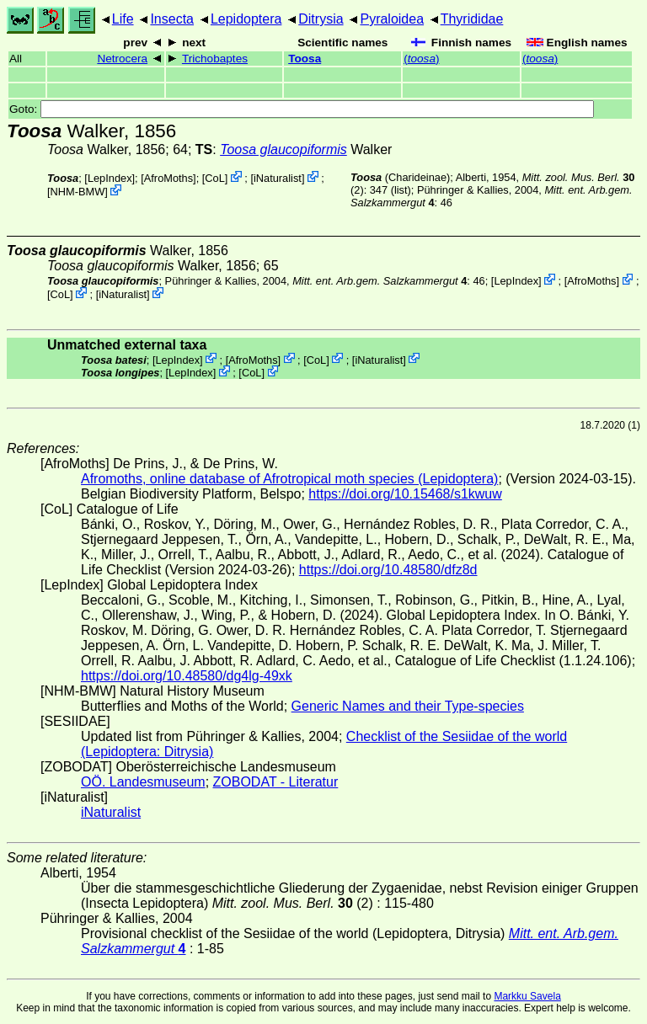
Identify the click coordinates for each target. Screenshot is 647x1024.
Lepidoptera (246, 19)
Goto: (301, 109)
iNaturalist (278, 178)
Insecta (172, 19)
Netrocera (122, 58)
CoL (214, 178)
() (421, 58)
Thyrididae (472, 19)
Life (123, 19)
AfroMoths (168, 178)
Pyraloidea (392, 19)
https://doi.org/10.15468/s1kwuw (404, 494)
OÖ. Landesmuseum (143, 782)
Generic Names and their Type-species (407, 706)
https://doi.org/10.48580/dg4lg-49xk (186, 676)
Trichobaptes (215, 58)
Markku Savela (527, 996)
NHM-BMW (78, 191)
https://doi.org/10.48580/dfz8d (388, 570)
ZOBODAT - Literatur (276, 782)
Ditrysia (320, 19)
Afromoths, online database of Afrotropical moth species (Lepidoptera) (289, 479)
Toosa (304, 58)
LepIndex (110, 178)
